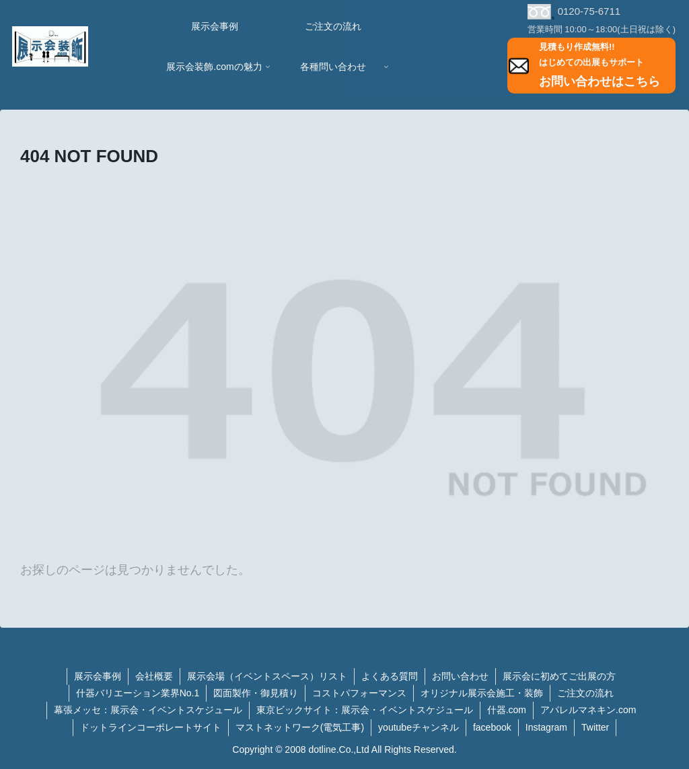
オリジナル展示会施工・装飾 (482, 693)
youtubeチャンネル (418, 727)
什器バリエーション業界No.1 (138, 693)
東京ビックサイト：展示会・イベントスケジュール (364, 709)
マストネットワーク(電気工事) (299, 727)
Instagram (546, 727)
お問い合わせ (460, 676)
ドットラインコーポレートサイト (150, 727)
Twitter (595, 727)
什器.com (506, 709)
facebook (492, 727)
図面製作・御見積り (255, 693)
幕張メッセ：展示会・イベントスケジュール (148, 709)
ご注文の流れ (585, 693)
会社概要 (154, 676)
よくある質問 (389, 676)
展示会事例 (97, 676)
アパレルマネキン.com (588, 709)
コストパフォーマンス (359, 693)
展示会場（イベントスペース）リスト (267, 676)
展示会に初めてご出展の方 (559, 676)
